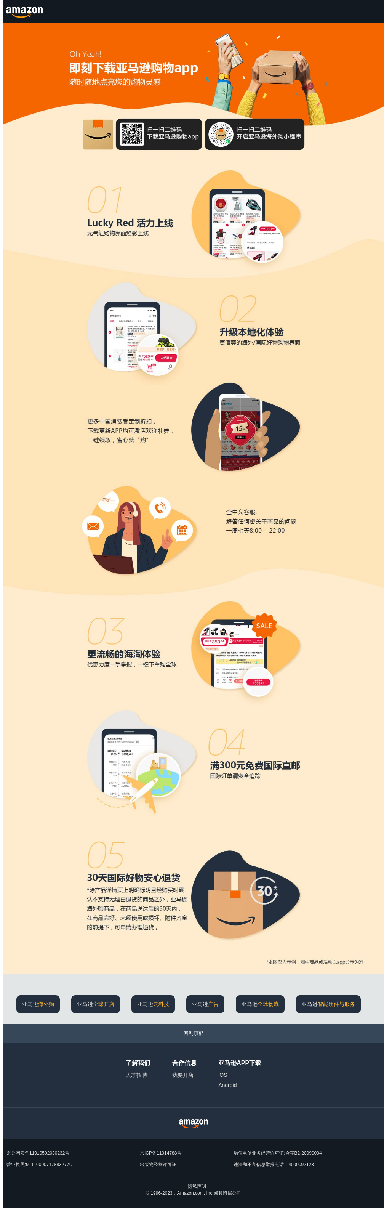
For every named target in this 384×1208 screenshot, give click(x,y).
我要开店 (183, 1075)
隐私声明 (197, 1186)
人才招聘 (136, 1075)
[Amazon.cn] (25, 11)
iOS (222, 1075)
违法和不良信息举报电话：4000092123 (274, 1164)
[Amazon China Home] (193, 1123)
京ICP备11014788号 (160, 1153)
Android (227, 1085)
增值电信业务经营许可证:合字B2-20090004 (278, 1153)
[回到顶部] (193, 1033)
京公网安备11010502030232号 (37, 1153)
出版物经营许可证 (158, 1164)
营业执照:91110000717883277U (39, 1164)
